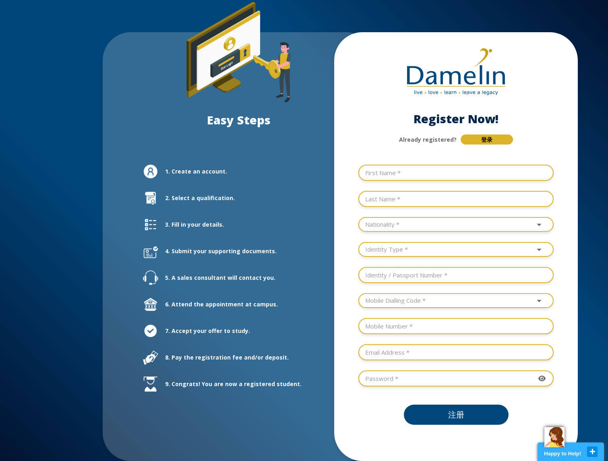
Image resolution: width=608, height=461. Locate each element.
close (592, 452)
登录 (486, 139)
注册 (456, 414)
